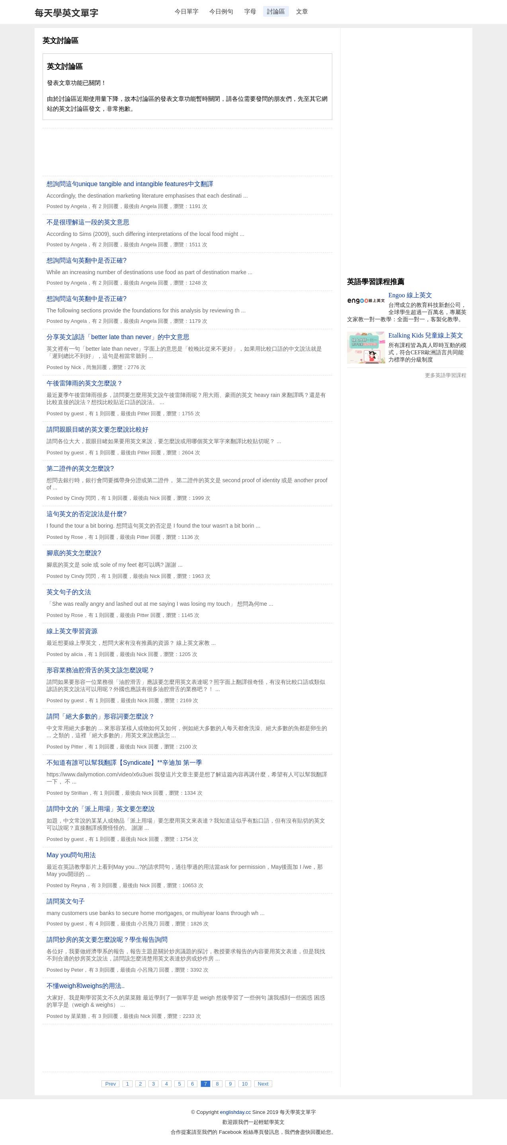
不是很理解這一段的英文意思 (88, 222)
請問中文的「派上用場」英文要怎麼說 (101, 808)
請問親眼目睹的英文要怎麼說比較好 (97, 429)
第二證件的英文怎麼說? (80, 468)
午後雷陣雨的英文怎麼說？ (85, 383)
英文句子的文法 (69, 592)
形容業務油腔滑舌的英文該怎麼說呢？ (101, 670)
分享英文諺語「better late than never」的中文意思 (118, 337)
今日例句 (221, 11)
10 (245, 1084)
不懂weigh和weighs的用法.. (86, 985)
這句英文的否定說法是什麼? (87, 514)
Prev (110, 1084)
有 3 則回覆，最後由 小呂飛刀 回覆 (129, 970)
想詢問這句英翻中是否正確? (87, 260)
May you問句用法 (71, 855)
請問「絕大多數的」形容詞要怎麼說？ (101, 716)
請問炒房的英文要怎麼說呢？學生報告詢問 (107, 939)
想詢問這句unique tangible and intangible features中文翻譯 (130, 184)
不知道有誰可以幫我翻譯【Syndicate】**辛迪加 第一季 (124, 762)
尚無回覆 (96, 367)
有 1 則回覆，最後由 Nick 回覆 (136, 498)
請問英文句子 (66, 901)
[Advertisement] (187, 152)
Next (263, 1084)
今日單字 (187, 11)
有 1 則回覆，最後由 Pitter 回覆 (125, 413)
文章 (302, 11)
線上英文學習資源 (72, 631)
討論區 (276, 11)
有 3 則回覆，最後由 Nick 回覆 (126, 885)
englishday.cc (235, 1112)
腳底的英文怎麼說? (74, 553)
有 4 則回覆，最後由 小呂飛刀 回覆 (129, 924)
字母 (250, 11)
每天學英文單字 (67, 12)
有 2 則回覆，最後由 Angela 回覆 (130, 206)
